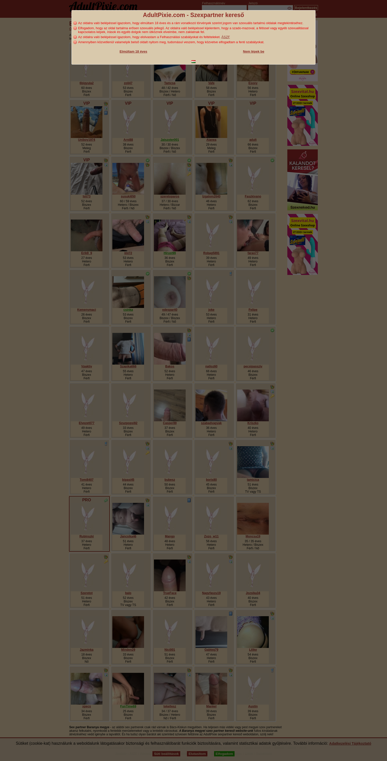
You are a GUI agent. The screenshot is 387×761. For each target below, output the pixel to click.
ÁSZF (225, 37)
